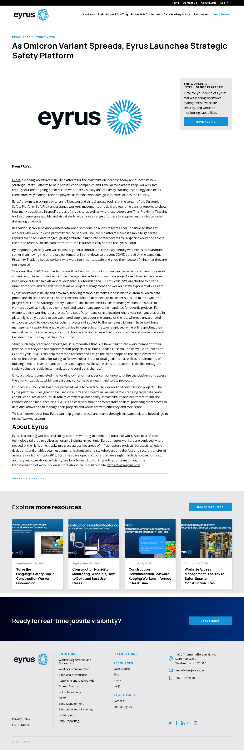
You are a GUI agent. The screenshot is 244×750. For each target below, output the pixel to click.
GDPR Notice (21, 724)
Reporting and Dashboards (76, 680)
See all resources (210, 507)
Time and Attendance (73, 674)
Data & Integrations (177, 14)
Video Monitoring (70, 692)
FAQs (117, 686)
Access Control (68, 686)
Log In (224, 3)
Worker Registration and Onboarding (75, 661)
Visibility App (67, 715)
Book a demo (205, 121)
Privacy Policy (21, 719)
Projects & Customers (146, 14)
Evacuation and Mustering (76, 709)
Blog (116, 674)
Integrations (125, 654)
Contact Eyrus (122, 706)
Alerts (63, 697)
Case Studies (122, 668)
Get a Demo (221, 14)
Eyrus (16, 180)
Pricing (174, 3)
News (117, 680)
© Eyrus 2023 (21, 742)
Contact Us (190, 3)
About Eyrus (209, 3)
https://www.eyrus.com (28, 418)
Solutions (88, 14)
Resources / (22, 37)
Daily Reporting (69, 721)
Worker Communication (74, 669)
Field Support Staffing (113, 14)
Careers (118, 701)
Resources (201, 14)
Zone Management (71, 703)
